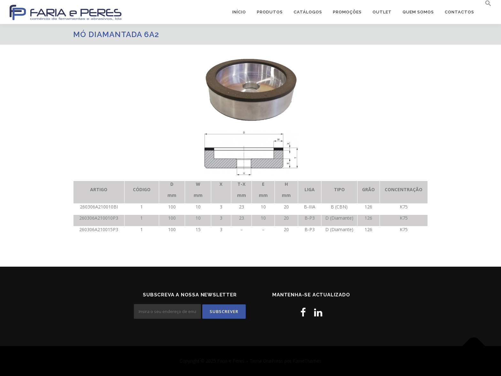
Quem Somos (418, 12)
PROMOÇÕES (347, 12)
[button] (485, 3)
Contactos (459, 12)
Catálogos (308, 12)
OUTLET (382, 12)
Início (239, 12)
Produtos (270, 12)
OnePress (273, 361)
